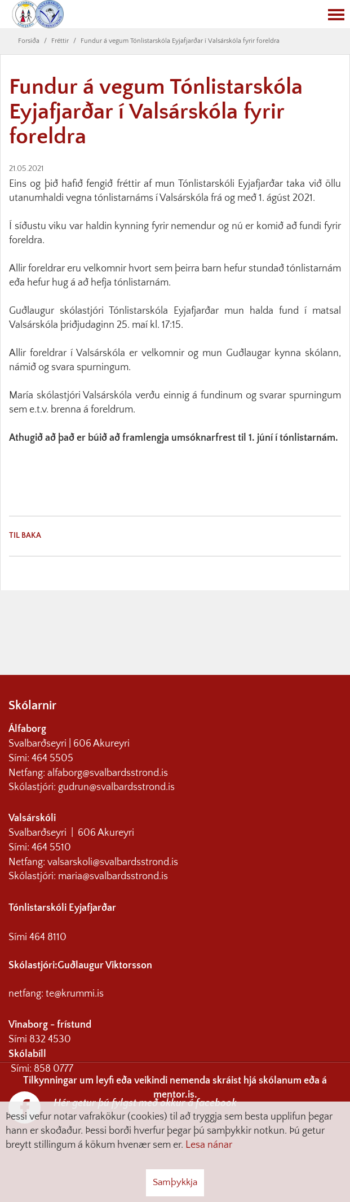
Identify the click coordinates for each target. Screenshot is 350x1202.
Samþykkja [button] (175, 1182)
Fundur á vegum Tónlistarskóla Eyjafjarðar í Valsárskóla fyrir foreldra (180, 41)
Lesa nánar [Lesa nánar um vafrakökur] (208, 1145)
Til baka (25, 535)
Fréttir (60, 41)
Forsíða (28, 41)
